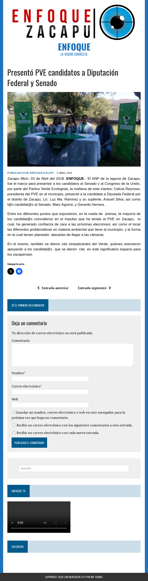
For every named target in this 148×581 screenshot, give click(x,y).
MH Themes (97, 577)
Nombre (18, 373)
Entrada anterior (53, 288)
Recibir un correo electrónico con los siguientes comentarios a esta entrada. (74, 425)
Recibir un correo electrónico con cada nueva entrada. (58, 432)
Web (15, 399)
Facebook (18, 546)
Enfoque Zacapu (42, 172)
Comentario (21, 340)
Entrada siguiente (94, 288)
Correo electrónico (26, 386)
